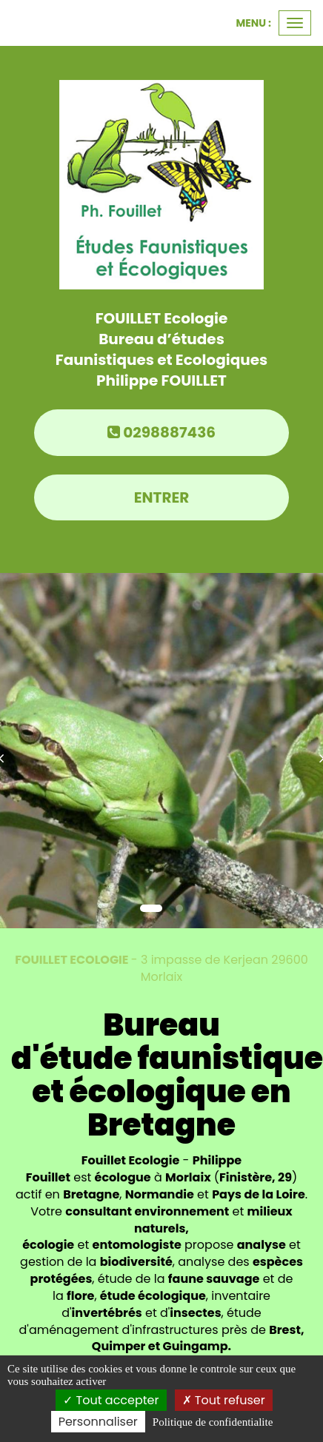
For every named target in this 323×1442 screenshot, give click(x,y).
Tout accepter (111, 1400)
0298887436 (161, 432)
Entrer (162, 497)
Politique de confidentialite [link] (213, 1422)
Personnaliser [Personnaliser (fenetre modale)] (98, 1421)
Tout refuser (223, 1400)
